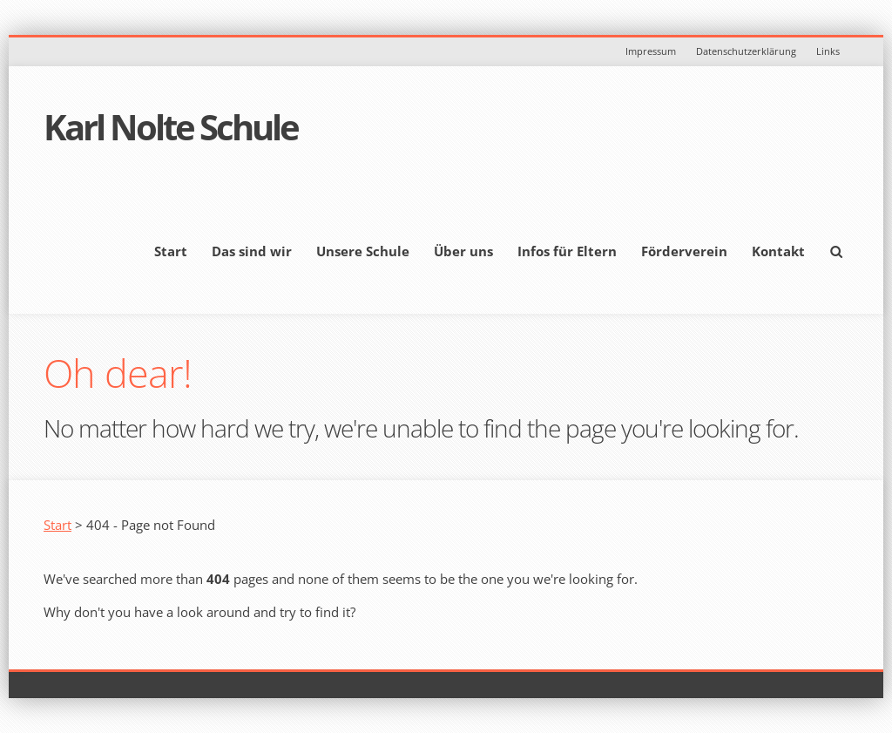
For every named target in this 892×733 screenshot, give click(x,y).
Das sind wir (252, 251)
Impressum (650, 51)
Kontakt (778, 251)
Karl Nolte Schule (171, 127)
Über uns (463, 251)
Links (828, 51)
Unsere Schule (362, 251)
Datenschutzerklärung (746, 51)
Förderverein (684, 251)
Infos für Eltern (567, 251)
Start (170, 251)
